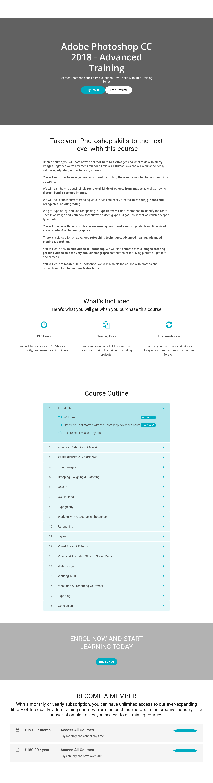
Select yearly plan (182, 741)
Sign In (198, 7)
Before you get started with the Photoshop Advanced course (107, 417)
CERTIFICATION (125, 7)
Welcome (107, 410)
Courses (78, 7)
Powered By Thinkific (191, 777)
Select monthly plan (180, 721)
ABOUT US (161, 7)
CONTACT (181, 7)
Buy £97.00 (90, 85)
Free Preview (118, 85)
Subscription (100, 7)
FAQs (145, 7)
